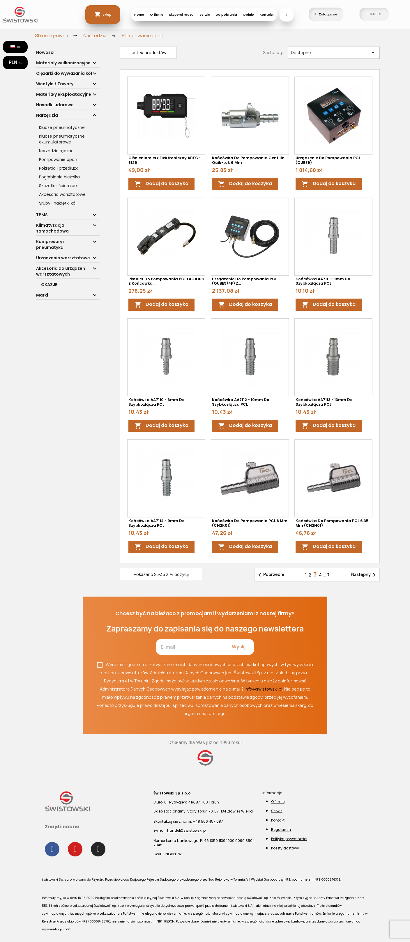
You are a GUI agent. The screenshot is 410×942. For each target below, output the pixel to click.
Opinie (248, 14)
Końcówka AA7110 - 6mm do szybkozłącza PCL (156, 402)
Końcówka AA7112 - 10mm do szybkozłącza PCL (240, 402)
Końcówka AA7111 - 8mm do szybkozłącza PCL (323, 281)
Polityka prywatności (289, 838)
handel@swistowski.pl (186, 830)
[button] (286, 14)
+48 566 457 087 (208, 821)
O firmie (156, 14)
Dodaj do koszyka (161, 183)
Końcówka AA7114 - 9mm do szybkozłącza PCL (156, 523)
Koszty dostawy (285, 848)
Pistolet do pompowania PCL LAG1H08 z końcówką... (166, 281)
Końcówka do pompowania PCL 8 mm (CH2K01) (249, 523)
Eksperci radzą (181, 14)
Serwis (204, 14)
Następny (364, 574)
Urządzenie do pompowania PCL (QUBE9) (328, 160)
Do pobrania (226, 14)
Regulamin (281, 829)
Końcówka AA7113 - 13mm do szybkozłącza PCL (324, 402)
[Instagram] (98, 849)
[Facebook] (52, 849)
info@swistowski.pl (263, 689)
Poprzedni (270, 574)
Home (139, 14)
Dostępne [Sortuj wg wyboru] (334, 52)
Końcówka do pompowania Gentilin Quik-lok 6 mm (248, 160)
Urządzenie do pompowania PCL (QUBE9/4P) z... (244, 281)
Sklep (107, 14)
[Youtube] (75, 849)
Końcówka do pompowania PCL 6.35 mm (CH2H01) (332, 523)
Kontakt (267, 14)
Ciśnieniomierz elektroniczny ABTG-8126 (164, 160)
